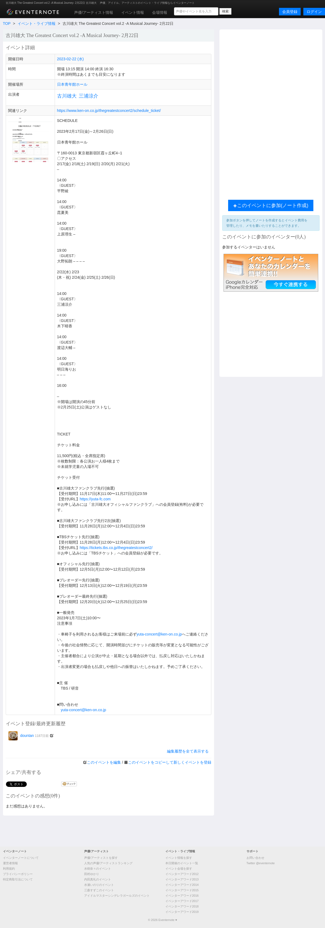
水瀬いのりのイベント (99, 884)
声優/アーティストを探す (101, 857)
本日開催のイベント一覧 (181, 863)
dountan (28, 735)
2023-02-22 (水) (70, 59)
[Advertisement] (271, 113)
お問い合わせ (255, 857)
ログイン (314, 11)
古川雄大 (67, 96)
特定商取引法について (18, 879)
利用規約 (9, 868)
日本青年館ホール (72, 84)
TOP (7, 23)
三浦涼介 (88, 96)
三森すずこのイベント (99, 890)
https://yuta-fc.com (95, 499)
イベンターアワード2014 (182, 884)
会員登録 (289, 11)
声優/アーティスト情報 (93, 12)
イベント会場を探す (178, 868)
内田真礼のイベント (97, 879)
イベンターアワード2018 (182, 906)
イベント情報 (132, 12)
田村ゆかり (91, 874)
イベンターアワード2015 (182, 890)
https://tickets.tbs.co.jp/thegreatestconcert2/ (116, 548)
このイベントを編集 (104, 762)
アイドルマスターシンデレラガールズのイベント (117, 895)
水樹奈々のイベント (97, 868)
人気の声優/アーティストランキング (108, 863)
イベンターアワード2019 (182, 911)
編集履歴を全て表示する (188, 751)
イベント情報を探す (178, 857)
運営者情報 (10, 863)
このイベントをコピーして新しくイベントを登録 (169, 762)
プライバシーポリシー (18, 874)
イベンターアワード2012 (182, 874)
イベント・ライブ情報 (36, 23)
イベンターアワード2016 (182, 895)
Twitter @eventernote (261, 863)
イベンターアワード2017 (182, 901)
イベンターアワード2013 (182, 879)
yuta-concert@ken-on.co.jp (159, 634)
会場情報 (159, 12)
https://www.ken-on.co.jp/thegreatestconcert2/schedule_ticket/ (109, 110)
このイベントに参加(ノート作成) (270, 205)
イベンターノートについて (21, 857)
